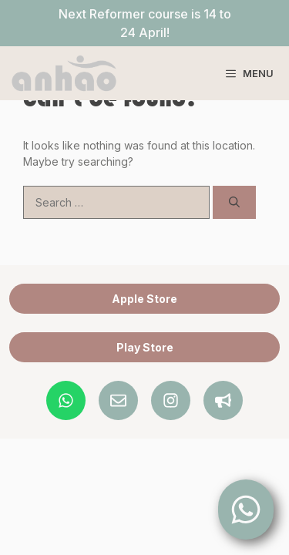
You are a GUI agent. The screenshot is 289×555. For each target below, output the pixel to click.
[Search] (234, 202)
